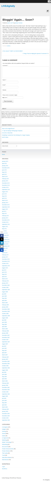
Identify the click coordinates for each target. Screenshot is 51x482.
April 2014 (4, 198)
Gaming (4, 431)
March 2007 (5, 354)
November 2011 (6, 241)
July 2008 (4, 320)
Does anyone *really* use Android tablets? (13, 51)
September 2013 (6, 207)
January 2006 (5, 385)
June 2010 (4, 272)
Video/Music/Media (6, 457)
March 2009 (5, 302)
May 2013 (4, 213)
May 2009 (4, 298)
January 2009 (5, 307)
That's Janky (5, 453)
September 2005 (6, 394)
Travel (3, 455)
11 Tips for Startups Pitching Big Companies (12, 130)
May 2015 (4, 172)
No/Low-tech (5, 446)
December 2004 (6, 413)
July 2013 (4, 211)
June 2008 (4, 322)
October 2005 (5, 392)
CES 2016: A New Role (7, 133)
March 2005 (5, 407)
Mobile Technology (6, 442)
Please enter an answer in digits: (10, 95)
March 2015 (5, 176)
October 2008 (5, 313)
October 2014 (5, 187)
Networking (4, 444)
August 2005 (5, 396)
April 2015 (4, 174)
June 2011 (4, 250)
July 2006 (4, 372)
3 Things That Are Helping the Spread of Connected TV (35, 53)
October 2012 (5, 222)
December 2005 (6, 387)
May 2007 (4, 350)
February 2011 (5, 254)
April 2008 (4, 326)
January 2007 (5, 359)
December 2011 (6, 239)
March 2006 (5, 381)
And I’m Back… (5, 137)
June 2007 (4, 348)
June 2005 (4, 400)
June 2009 (4, 296)
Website (4, 90)
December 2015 (6, 167)
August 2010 (5, 268)
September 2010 (6, 265)
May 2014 (4, 196)
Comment (5, 65)
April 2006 (4, 378)
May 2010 (4, 274)
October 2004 (5, 418)
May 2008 (4, 324)
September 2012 (6, 224)
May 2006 (4, 376)
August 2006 (5, 370)
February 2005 (5, 409)
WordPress (4, 468)
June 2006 (4, 374)
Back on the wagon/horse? (8, 128)
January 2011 (5, 257)
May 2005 (4, 402)
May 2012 (4, 228)
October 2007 (5, 339)
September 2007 (6, 341)
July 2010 (4, 270)
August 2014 (5, 191)
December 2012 (6, 220)
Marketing (4, 440)
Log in (3, 466)
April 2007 (4, 352)
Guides (3, 435)
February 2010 (5, 281)
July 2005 (4, 398)
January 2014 (5, 202)
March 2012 (5, 233)
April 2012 (4, 231)
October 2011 (5, 244)
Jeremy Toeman (18, 23)
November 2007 (6, 337)
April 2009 (4, 300)
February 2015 (5, 178)
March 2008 (5, 328)
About (3, 154)
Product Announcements (8, 448)
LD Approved (5, 438)
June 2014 (4, 194)
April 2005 (4, 405)
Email (4, 85)
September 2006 (6, 368)
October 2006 (5, 365)
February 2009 (5, 304)
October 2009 (5, 287)
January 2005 (5, 411)
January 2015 (5, 180)
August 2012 (5, 226)
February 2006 (5, 383)
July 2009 (4, 294)
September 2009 (6, 289)
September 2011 (6, 246)
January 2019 (5, 161)
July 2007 (4, 346)
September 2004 (6, 420)
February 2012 (5, 235)
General (8, 45)
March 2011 (5, 252)
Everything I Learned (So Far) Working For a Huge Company (16, 135)
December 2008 (6, 309)
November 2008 (6, 311)
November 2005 (6, 389)
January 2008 (5, 333)
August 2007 (5, 344)
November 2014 (6, 185)
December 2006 (6, 361)
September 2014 (6, 189)
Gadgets (4, 429)
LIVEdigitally (8, 6)
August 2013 (5, 209)
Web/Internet (5, 459)
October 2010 (5, 263)
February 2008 (5, 331)
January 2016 (5, 165)
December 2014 (6, 183)
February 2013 (5, 215)
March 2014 (5, 200)
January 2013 (5, 218)
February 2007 (5, 357)
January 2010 (5, 283)
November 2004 (6, 415)
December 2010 (6, 259)
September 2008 (6, 315)
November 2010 (6, 261)
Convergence (5, 427)
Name (4, 80)
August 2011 (5, 248)
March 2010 (5, 278)
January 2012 (5, 237)
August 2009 (5, 291)
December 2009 (6, 285)
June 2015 (4, 170)
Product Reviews (6, 451)
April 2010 (4, 276)
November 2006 (6, 363)
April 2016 (4, 163)
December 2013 (6, 204)
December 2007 (6, 335)
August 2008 (5, 318)
